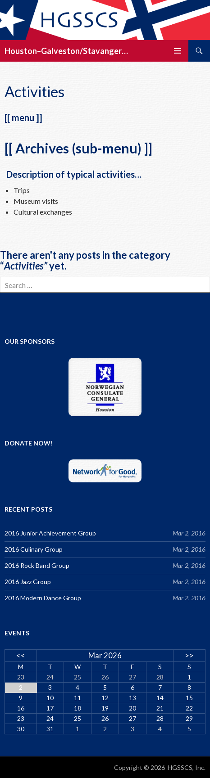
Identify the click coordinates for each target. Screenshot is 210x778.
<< (20, 655)
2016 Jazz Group (28, 581)
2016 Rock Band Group (37, 565)
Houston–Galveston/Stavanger (63, 51)
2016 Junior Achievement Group (50, 533)
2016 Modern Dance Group (43, 598)
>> (189, 655)
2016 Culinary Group (34, 549)
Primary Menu (177, 51)
